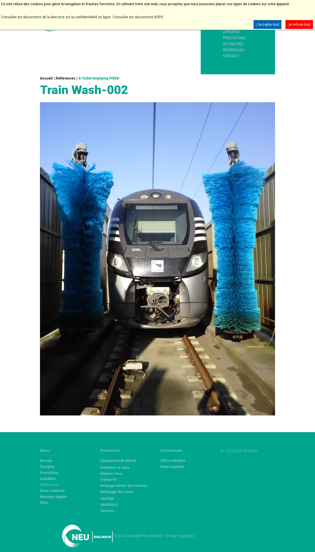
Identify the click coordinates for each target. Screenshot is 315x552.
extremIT (187, 536)
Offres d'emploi (173, 460)
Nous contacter (52, 491)
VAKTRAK (107, 499)
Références (65, 78)
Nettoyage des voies (116, 492)
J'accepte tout (267, 24)
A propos (47, 466)
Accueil (46, 78)
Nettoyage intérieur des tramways (123, 486)
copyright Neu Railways (145, 536)
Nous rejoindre (172, 466)
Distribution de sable (115, 467)
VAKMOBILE (109, 505)
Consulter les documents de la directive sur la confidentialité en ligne (56, 17)
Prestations (49, 472)
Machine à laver (111, 473)
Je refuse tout (299, 24)
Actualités (48, 478)
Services (107, 511)
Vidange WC (108, 480)
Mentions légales (53, 497)
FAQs (44, 503)
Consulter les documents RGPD (138, 17)
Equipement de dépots (118, 460)
